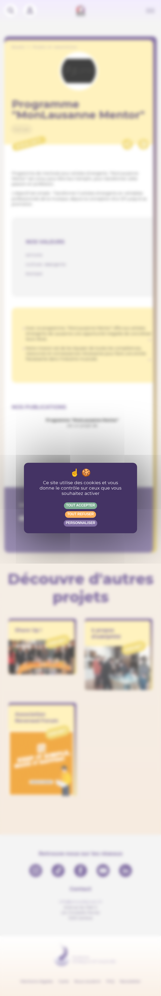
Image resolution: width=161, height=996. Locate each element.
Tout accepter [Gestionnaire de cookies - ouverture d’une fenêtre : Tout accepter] (80, 505)
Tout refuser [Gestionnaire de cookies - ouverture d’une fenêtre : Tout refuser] (80, 514)
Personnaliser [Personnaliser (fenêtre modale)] (80, 523)
